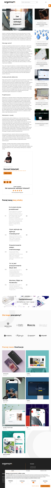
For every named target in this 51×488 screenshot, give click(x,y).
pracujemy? (11, 315)
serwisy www (17, 13)
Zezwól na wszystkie (45, 486)
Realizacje (18, 347)
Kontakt (32, 464)
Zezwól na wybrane (35, 486)
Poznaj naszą (12, 200)
